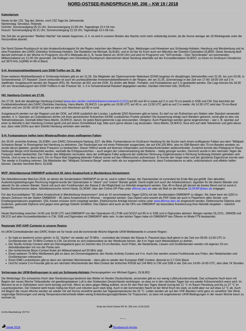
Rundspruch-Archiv (123, 327)
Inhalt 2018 (11, 327)
